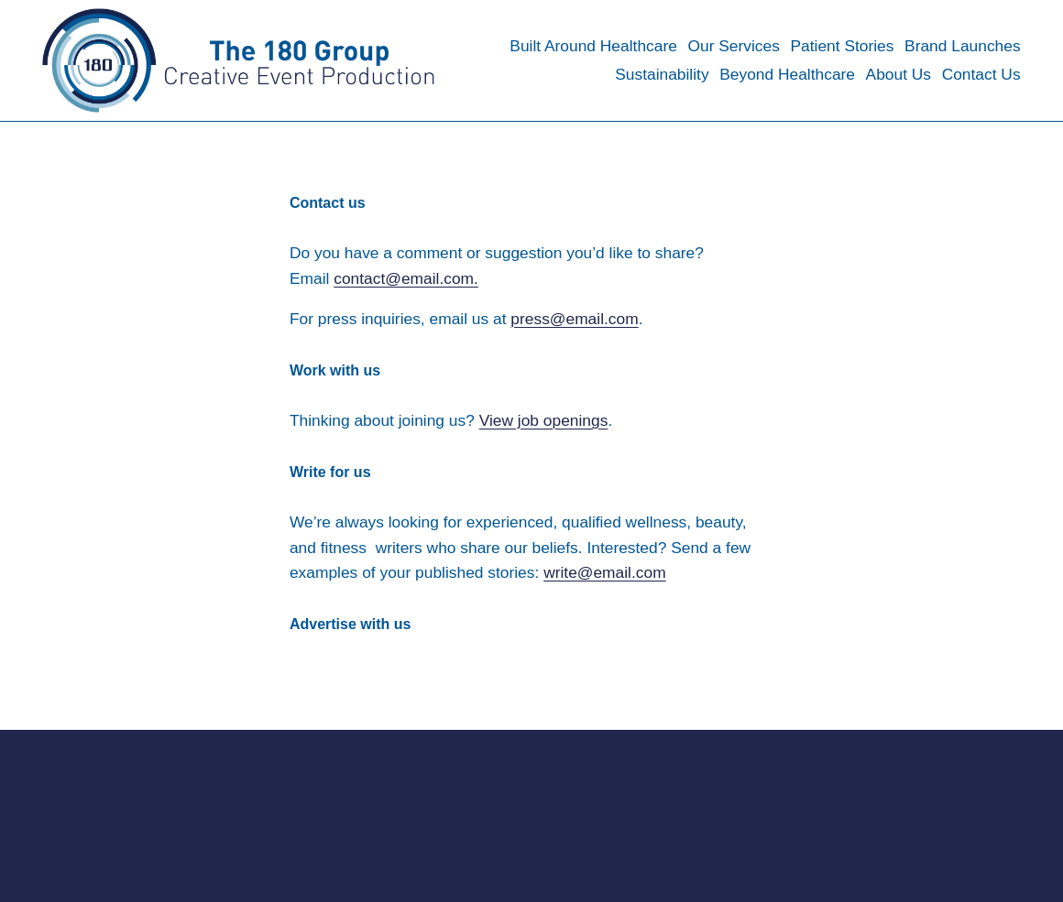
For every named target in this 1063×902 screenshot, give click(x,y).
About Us (898, 74)
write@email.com (604, 572)
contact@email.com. (406, 278)
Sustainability (661, 74)
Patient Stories (841, 46)
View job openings (543, 420)
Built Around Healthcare (593, 46)
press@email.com (574, 319)
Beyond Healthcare (787, 74)
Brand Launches (962, 46)
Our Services (733, 46)
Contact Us (981, 74)
